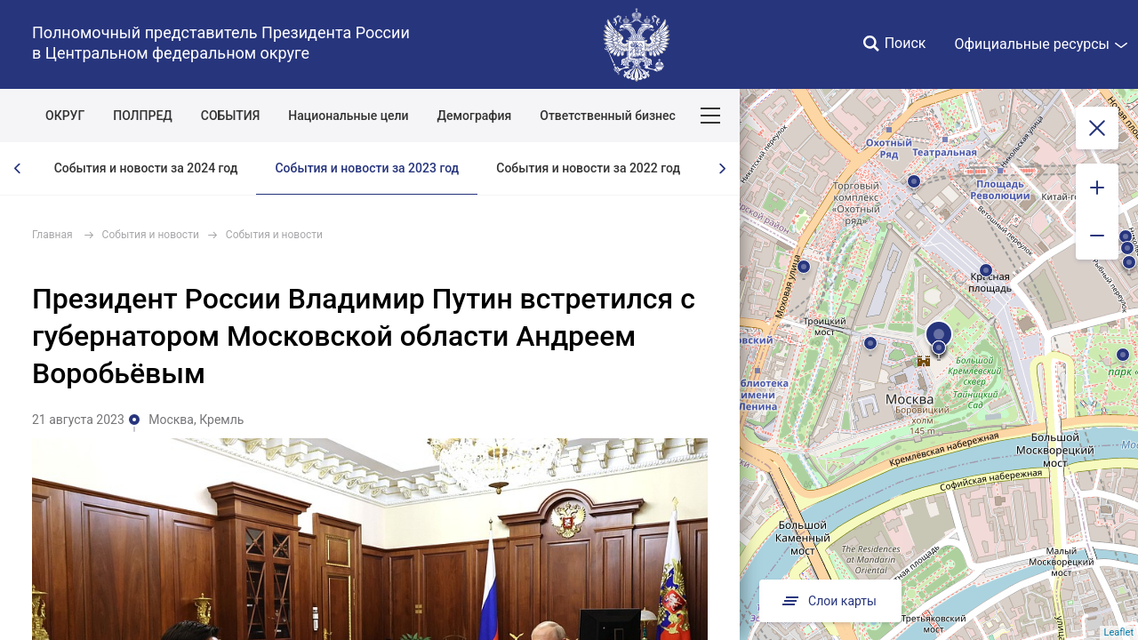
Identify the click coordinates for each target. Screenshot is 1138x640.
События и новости (150, 234)
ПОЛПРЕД (142, 115)
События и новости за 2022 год (588, 168)
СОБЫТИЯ (230, 115)
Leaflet (1119, 632)
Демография (474, 115)
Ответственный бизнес (608, 115)
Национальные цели (348, 115)
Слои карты (828, 601)
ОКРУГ (64, 115)
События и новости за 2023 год (367, 168)
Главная (52, 234)
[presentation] (18, 168)
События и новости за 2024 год (146, 168)
